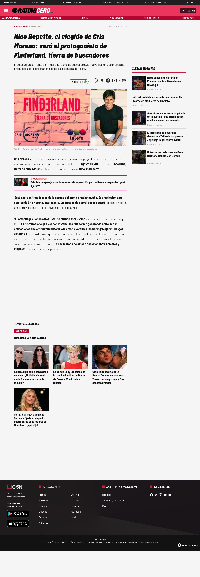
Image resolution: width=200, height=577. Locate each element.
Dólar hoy (190, 2)
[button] (124, 80)
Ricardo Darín (188, 17)
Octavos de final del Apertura (157, 2)
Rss (104, 505)
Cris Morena (21, 330)
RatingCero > (21, 26)
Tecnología (76, 505)
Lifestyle (75, 494)
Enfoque (43, 511)
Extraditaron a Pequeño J (71, 2)
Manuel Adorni (38, 2)
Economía (43, 505)
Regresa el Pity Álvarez (50, 17)
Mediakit (106, 494)
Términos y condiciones (114, 500)
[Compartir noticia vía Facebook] (108, 80)
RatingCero (35, 26)
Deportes (43, 517)
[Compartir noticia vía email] (114, 80)
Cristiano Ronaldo (152, 17)
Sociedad (43, 500)
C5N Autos (75, 500)
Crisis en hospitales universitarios (114, 2)
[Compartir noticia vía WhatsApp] (95, 80)
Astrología (43, 522)
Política (42, 494)
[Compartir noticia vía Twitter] (102, 80)
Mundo (74, 517)
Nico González (116, 17)
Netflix (85, 17)
